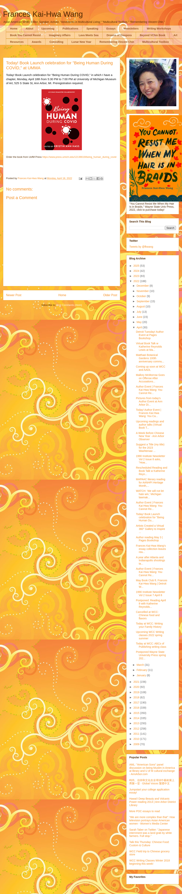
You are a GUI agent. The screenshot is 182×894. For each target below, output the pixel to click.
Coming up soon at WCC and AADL (150, 368)
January (141, 675)
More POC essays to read (144, 811)
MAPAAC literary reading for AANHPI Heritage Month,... (150, 482)
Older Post (110, 295)
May (139, 322)
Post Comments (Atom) (69, 305)
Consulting (56, 41)
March (140, 664)
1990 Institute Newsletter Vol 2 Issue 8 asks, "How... (150, 459)
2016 (136, 707)
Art (175, 35)
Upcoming (47, 28)
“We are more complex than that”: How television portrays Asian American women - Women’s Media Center (152, 820)
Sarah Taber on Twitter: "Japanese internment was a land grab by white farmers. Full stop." (150, 833)
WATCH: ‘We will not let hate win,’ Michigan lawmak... (150, 494)
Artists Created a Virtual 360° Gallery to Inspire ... (150, 529)
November (142, 291)
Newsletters (131, 28)
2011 (136, 733)
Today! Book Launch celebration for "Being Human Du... (150, 517)
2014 (136, 718)
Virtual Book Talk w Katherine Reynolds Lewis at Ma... (149, 346)
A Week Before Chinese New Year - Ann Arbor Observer (150, 436)
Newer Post (13, 295)
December (142, 285)
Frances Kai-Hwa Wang (43, 14)
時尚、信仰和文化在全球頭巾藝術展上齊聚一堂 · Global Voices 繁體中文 (151, 782)
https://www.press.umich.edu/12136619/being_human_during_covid (79, 157)
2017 (136, 702)
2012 (136, 728)
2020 (136, 686)
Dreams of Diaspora (119, 35)
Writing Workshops (159, 28)
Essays (110, 28)
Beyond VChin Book (153, 35)
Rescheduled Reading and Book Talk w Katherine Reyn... (151, 471)
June (139, 316)
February (142, 669)
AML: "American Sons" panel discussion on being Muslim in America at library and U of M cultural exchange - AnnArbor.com (152, 769)
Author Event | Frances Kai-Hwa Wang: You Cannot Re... (149, 390)
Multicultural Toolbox (155, 41)
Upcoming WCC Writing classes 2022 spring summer (150, 635)
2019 (136, 692)
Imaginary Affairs (60, 35)
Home (13, 28)
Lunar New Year (81, 41)
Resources (17, 41)
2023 (136, 276)
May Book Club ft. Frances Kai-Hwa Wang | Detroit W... (151, 583)
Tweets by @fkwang (141, 246)
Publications (70, 28)
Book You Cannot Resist (25, 35)
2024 (136, 270)
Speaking (92, 28)
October (141, 296)
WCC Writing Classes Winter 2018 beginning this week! (149, 862)
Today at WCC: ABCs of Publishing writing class (151, 645)
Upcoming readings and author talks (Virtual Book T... (150, 424)
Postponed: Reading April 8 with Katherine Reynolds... (151, 603)
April (139, 327)
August (140, 306)
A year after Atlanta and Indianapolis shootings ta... (150, 560)
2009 (136, 744)
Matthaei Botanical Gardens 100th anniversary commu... (150, 358)
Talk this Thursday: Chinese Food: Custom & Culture (149, 844)
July (139, 311)
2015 (136, 713)
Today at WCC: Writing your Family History (149, 625)
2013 (136, 723)
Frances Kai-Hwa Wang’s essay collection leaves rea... (151, 549)
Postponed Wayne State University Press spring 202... (151, 655)
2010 (136, 738)
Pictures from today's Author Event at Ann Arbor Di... (149, 401)
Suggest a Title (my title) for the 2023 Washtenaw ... (150, 447)
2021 (136, 681)
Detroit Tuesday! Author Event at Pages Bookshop (150, 335)
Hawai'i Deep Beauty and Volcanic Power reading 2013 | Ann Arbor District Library (152, 802)
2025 (136, 265)
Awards (36, 41)
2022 (136, 281)
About (29, 28)
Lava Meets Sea (88, 35)
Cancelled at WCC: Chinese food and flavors (148, 615)
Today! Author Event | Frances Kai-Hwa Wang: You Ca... (148, 413)
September (143, 301)
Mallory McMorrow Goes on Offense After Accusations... (150, 378)
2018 (136, 697)
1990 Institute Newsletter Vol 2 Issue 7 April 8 (150, 593)
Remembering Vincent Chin (117, 41)
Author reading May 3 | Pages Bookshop (149, 539)
